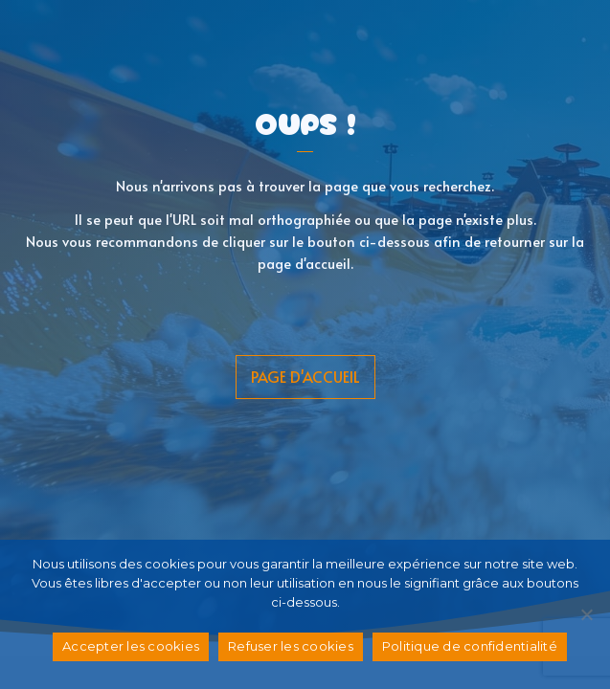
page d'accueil (305, 376)
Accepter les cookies (130, 646)
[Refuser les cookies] (586, 614)
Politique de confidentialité (469, 646)
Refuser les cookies (290, 646)
